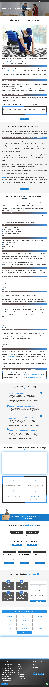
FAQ (18, 1)
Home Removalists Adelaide (7, 664)
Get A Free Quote (24, 118)
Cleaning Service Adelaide (7, 666)
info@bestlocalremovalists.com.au (34, 377)
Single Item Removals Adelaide (8, 680)
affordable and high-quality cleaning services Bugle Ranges (18, 112)
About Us (8, 1)
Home (3, 1)
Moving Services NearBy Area (23, 678)
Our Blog (22, 1)
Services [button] (13, 1)
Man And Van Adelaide (6, 678)
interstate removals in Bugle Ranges (27, 375)
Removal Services (21, 674)
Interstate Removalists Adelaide (8, 672)
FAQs (18, 672)
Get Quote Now (28, 518)
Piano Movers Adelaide (6, 674)
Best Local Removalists (40, 145)
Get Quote (4, 683)
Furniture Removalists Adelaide (8, 668)
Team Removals (33, 686)
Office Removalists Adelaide (7, 670)
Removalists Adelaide (6, 676)
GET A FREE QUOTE (17, 544)
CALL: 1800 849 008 (43, 1)
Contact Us (28, 1)
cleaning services (8, 61)
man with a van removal (24, 374)
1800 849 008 (20, 377)
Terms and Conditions (24, 684)
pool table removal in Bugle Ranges (36, 374)
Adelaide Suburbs (21, 676)
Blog (18, 670)
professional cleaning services (11, 70)
